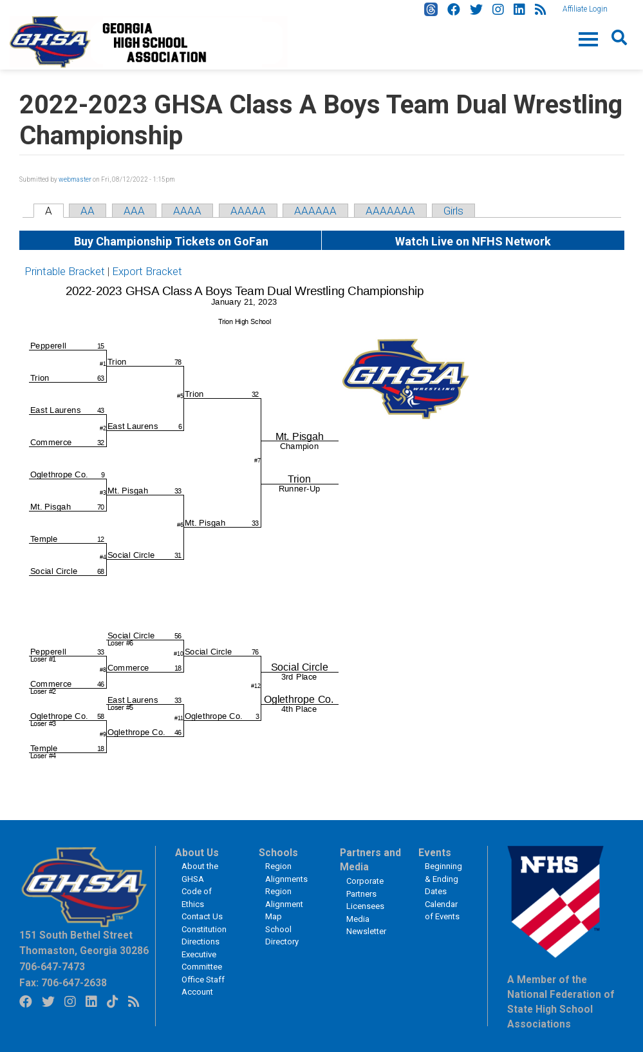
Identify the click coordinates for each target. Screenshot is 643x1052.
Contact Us (202, 916)
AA (87, 210)
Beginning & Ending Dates (443, 878)
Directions (200, 941)
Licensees (365, 906)
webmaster (75, 179)
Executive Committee (202, 961)
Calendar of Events (442, 910)
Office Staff (203, 979)
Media (357, 919)
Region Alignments (286, 872)
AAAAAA (315, 210)
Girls (453, 210)
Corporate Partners (365, 887)
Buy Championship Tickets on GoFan (169, 241)
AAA (134, 210)
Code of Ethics (197, 897)
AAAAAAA (390, 210)
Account (197, 992)
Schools (278, 853)
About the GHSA (200, 872)
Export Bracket (147, 271)
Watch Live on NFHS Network (473, 241)
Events (434, 853)
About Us (197, 853)
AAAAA (248, 210)
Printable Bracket (64, 271)
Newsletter (366, 931)
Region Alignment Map (284, 903)
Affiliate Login (585, 9)
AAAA (187, 210)
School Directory (282, 935)
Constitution (204, 929)
